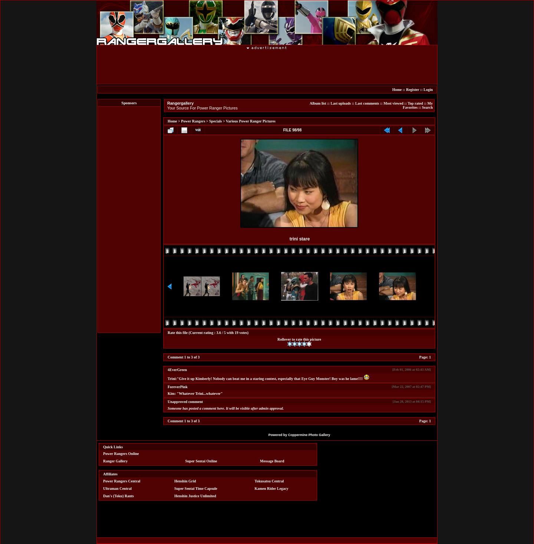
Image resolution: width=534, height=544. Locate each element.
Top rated (415, 103)
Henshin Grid (185, 481)
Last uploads (340, 103)
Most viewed (393, 103)
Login (428, 90)
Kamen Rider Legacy (272, 488)
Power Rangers (193, 121)
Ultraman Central (117, 488)
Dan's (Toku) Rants (118, 496)
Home (397, 90)
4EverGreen (177, 370)
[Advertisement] (267, 66)
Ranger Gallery (115, 461)
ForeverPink (178, 387)
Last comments (367, 103)
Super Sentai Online (201, 461)
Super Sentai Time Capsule (195, 488)
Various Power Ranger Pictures (251, 121)
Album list (318, 103)
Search (427, 107)
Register (412, 90)
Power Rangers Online (121, 454)
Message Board (272, 461)
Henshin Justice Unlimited (195, 496)
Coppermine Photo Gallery (309, 435)
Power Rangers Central (121, 481)
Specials (215, 121)
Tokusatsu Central (269, 481)
